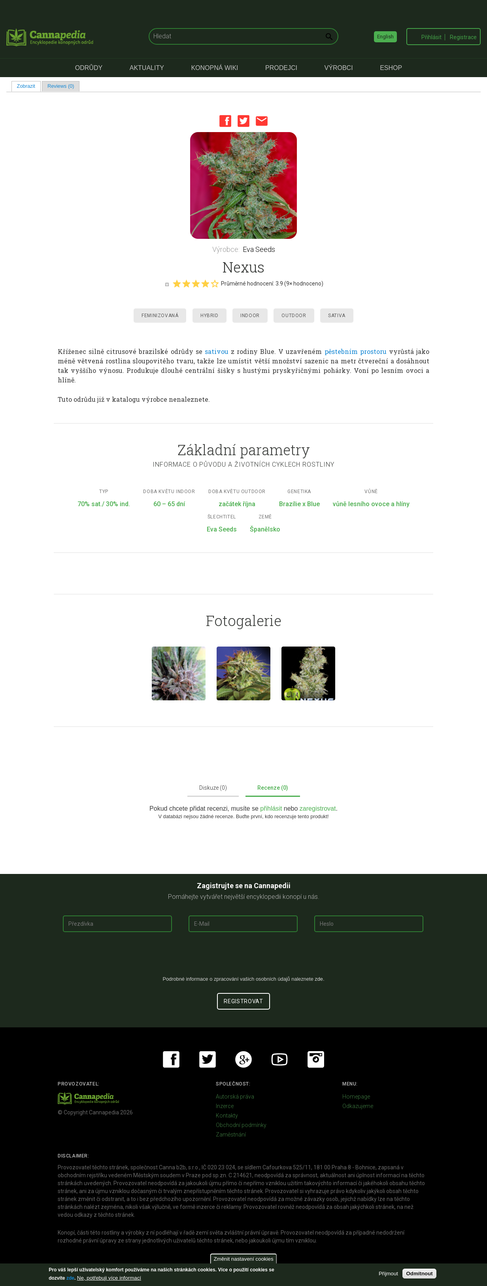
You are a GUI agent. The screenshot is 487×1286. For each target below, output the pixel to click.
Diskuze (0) (213, 788)
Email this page (262, 121)
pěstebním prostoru (356, 351)
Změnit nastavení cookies (243, 1259)
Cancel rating (167, 284)
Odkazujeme (357, 1106)
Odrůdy (88, 67)
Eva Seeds (259, 249)
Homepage (356, 1096)
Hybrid (209, 315)
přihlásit (272, 808)
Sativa (336, 315)
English (385, 37)
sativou (216, 351)
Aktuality (147, 67)
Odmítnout (419, 1274)
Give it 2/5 (186, 283)
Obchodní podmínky (241, 1125)
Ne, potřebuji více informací (109, 1278)
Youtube (279, 1059)
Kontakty (227, 1115)
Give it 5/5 (215, 283)
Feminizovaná (160, 315)
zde (70, 1278)
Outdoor (293, 315)
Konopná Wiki (214, 67)
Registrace (463, 37)
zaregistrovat (318, 808)
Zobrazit (29, 86)
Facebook (225, 121)
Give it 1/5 (177, 283)
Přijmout (388, 1274)
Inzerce (225, 1106)
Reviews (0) (60, 86)
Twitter (243, 121)
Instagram (316, 1059)
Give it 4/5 (205, 283)
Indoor (250, 315)
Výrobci (339, 67)
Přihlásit (431, 37)
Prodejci (281, 67)
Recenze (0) (272, 788)
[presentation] (243, 957)
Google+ (243, 1059)
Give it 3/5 (196, 283)
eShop (391, 67)
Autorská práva (235, 1096)
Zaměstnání (231, 1134)
